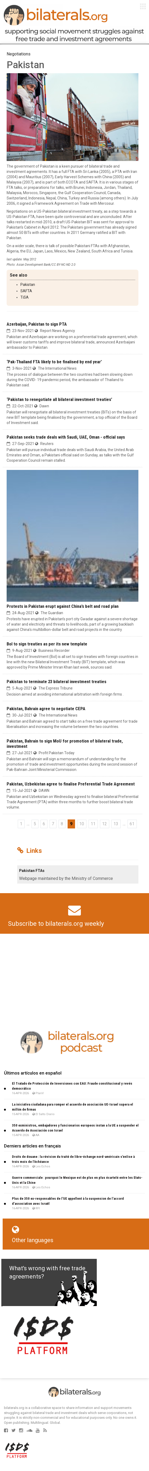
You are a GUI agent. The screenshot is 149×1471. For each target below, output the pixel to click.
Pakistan (27, 284)
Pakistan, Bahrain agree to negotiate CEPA (46, 708)
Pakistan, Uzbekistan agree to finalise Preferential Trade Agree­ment (71, 784)
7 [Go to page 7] (53, 823)
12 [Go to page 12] (104, 823)
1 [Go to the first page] (21, 823)
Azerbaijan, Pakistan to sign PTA (37, 324)
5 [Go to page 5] (35, 823)
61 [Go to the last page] (132, 823)
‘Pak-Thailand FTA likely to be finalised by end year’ (54, 361)
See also (18, 275)
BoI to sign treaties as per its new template (47, 644)
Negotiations (18, 53)
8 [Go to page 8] (62, 823)
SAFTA (26, 291)
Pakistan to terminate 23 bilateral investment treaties (56, 681)
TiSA (24, 297)
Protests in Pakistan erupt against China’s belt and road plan (63, 606)
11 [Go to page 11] (93, 823)
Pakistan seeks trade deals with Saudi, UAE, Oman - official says (66, 437)
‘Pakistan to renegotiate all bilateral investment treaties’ (59, 399)
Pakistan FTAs (32, 870)
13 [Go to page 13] (115, 823)
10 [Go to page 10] (81, 823)
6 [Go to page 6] (44, 823)
